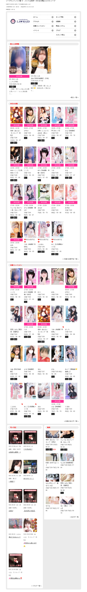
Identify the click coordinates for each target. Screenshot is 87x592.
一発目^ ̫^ (12, 481)
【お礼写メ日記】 (29, 511)
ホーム (35, 17)
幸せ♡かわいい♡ (15, 537)
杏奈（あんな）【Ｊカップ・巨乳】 (15, 133)
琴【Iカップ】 (56, 131)
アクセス (36, 21)
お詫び (11, 511)
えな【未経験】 (70, 131)
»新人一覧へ (74, 97)
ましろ (67, 329)
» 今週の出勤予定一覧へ (71, 259)
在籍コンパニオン (39, 26)
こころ (11, 81)
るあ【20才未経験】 (37, 78)
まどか (53, 208)
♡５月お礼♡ (28, 449)
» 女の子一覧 (74, 517)
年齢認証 (8, 9)
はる (11, 245)
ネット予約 (59, 17)
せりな (48, 506)
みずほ (67, 208)
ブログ (58, 30)
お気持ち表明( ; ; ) (15, 452)
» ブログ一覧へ (37, 586)
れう (39, 292)
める (52, 292)
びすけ (26, 131)
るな (39, 369)
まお (39, 406)
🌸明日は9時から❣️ (15, 578)
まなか (40, 208)
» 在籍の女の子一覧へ (71, 421)
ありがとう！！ (29, 478)
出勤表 (58, 21)
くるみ (67, 406)
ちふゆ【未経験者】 (67, 463)
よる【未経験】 (29, 369)
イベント (36, 30)
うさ (52, 170)
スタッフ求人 (60, 35)
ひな (52, 369)
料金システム (60, 26)
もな (66, 170)
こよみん (41, 244)
